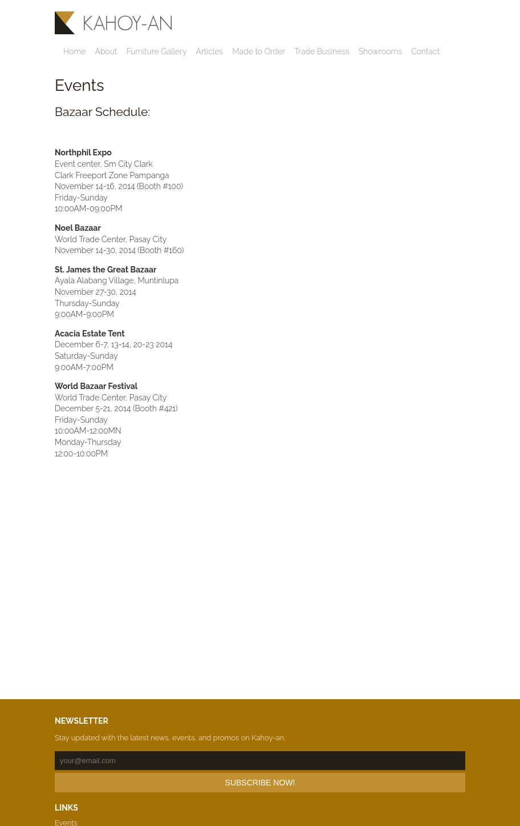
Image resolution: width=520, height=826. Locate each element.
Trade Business (321, 51)
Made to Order (258, 51)
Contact (425, 51)
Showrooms (380, 51)
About (106, 51)
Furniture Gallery (156, 51)
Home (74, 51)
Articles (210, 51)
